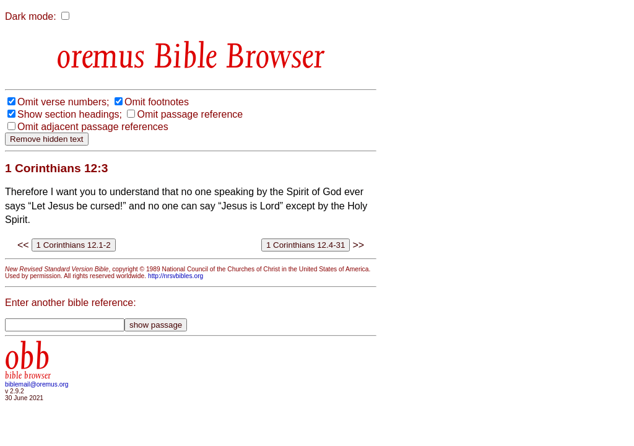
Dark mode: (30, 16)
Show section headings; (69, 114)
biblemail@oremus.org (37, 384)
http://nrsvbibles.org (175, 276)
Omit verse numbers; (63, 102)
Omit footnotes (156, 102)
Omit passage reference (190, 114)
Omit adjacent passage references (92, 126)
